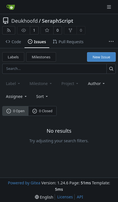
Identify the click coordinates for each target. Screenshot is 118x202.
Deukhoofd (24, 21)
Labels (13, 56)
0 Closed (42, 111)
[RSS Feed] (8, 30)
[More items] (111, 42)
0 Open (15, 111)
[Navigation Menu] (109, 7)
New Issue (101, 56)
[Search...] (111, 69)
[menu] (43, 96)
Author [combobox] (97, 83)
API (80, 196)
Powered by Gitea (24, 182)
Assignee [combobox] (17, 96)
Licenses (65, 196)
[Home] (11, 7)
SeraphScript (57, 21)
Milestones (41, 56)
